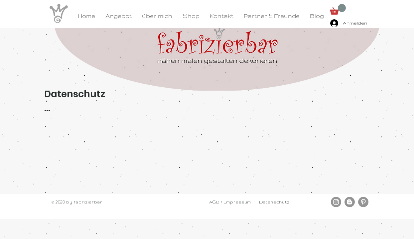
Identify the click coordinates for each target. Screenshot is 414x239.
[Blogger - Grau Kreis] (350, 202)
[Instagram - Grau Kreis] (336, 202)
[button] (338, 9)
